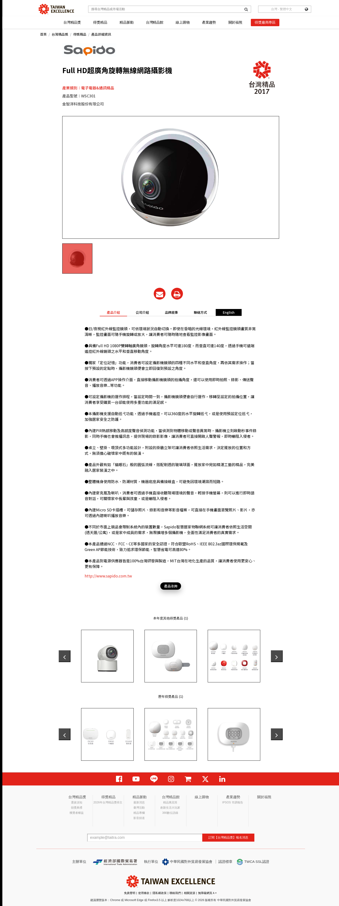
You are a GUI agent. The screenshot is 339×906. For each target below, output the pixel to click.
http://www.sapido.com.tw (108, 576)
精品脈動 (126, 22)
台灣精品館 (154, 22)
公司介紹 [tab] (142, 312)
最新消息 (139, 802)
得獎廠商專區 (265, 22)
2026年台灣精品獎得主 (107, 802)
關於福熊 (235, 22)
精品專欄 (139, 812)
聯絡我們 (175, 893)
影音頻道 (139, 818)
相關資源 (189, 893)
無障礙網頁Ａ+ (207, 893)
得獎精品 (100, 22)
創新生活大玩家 (170, 807)
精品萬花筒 (170, 802)
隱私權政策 (160, 893)
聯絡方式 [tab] (200, 312)
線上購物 (183, 22)
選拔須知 (76, 802)
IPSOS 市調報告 (232, 802)
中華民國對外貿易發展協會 (187, 861)
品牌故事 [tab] (171, 312)
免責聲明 (129, 893)
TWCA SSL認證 (252, 861)
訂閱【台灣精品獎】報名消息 (228, 837)
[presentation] (64, 656)
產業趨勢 (209, 22)
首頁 (43, 34)
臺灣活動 (139, 807)
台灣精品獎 (72, 22)
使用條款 (143, 893)
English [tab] (229, 312)
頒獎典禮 (76, 807)
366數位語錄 (170, 812)
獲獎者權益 (77, 812)
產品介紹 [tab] (113, 312)
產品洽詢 (170, 586)
